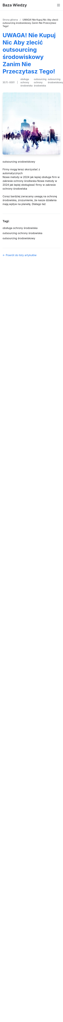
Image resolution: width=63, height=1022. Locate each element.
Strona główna (11, 19)
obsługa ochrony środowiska (26, 82)
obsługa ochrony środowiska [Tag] (20, 228)
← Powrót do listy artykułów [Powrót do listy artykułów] (20, 255)
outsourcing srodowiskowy (19, 161)
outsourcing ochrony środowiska (40, 82)
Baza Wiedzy (15, 5)
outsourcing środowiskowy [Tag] (19, 238)
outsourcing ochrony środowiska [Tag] (22, 233)
